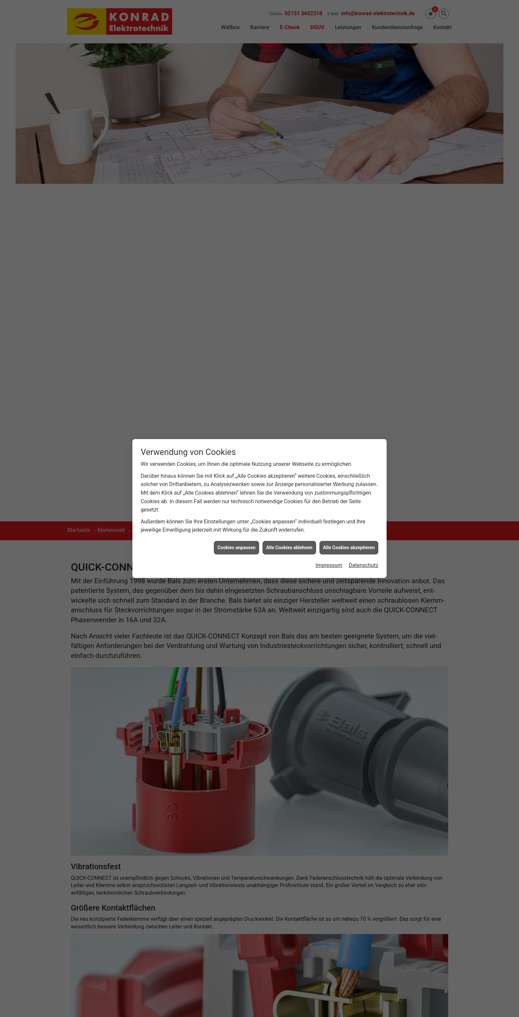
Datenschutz (363, 565)
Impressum (328, 565)
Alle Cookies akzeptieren (349, 547)
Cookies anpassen (236, 547)
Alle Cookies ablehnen (289, 547)
